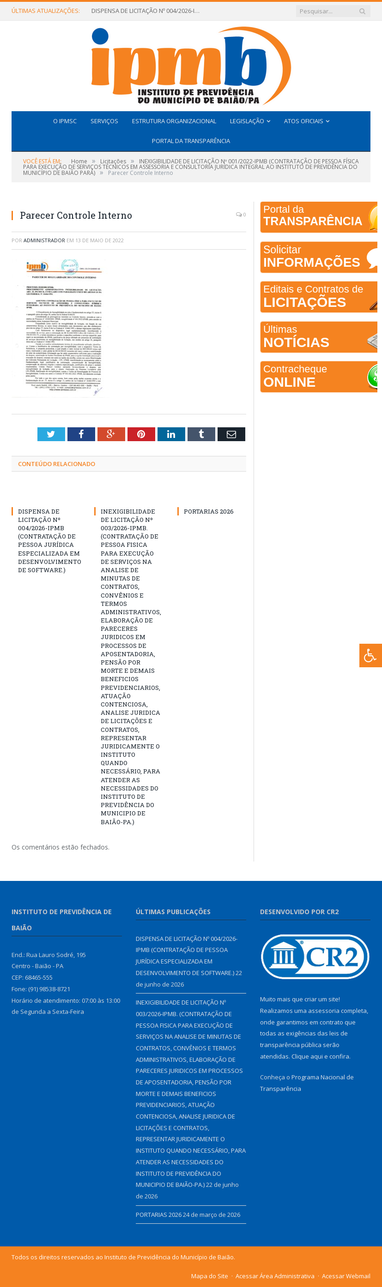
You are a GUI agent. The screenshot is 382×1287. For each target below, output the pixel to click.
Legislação (247, 121)
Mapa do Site (209, 1276)
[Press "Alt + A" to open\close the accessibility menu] (370, 655)
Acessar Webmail (346, 1276)
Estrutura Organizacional (174, 121)
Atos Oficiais (303, 121)
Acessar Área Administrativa (275, 1276)
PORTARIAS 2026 (209, 511)
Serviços (104, 121)
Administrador (44, 240)
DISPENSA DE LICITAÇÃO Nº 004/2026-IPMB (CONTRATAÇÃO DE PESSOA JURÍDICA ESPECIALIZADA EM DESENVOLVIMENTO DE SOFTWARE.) (146, 11)
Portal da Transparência (191, 141)
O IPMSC (65, 121)
